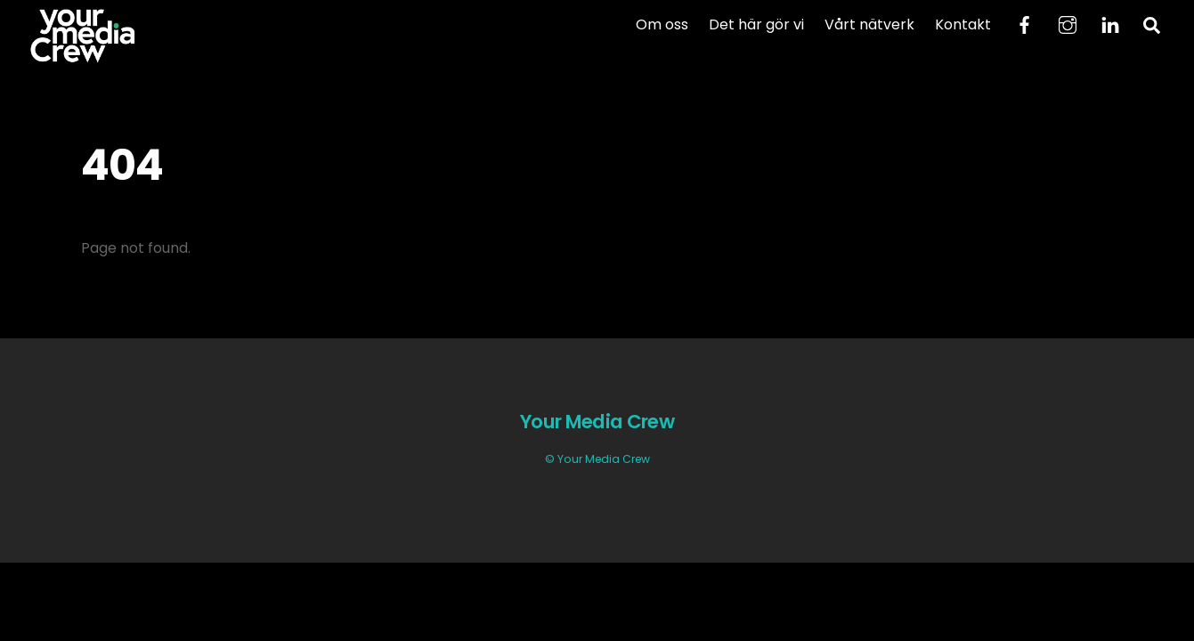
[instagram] (1067, 23)
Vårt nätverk (869, 24)
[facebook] (1025, 23)
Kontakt (963, 24)
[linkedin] (1110, 23)
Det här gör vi (756, 24)
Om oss (662, 24)
